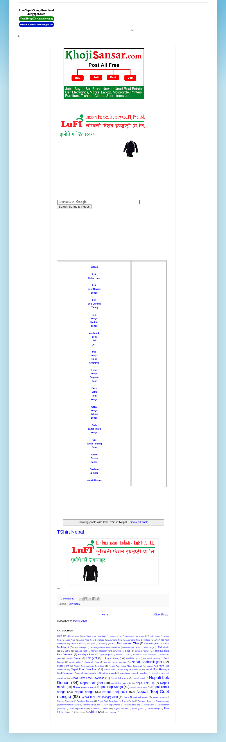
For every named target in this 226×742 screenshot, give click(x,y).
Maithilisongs (132, 658)
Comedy (103, 643)
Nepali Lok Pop (145, 683)
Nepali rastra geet (138, 687)
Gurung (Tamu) (142, 651)
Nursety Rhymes (65, 701)
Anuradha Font (115, 640)
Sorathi (94, 454)
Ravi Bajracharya (112, 704)
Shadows (94, 708)
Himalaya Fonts (86, 654)
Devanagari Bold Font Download (105, 647)
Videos (94, 267)
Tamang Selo (138, 708)
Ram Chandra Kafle (69, 704)
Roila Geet (149, 704)
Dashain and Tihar (128, 643)
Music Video (75, 662)
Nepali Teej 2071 (114, 692)
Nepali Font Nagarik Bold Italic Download (96, 673)
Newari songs (158, 697)
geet (127, 650)
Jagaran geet (105, 654)
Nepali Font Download (84, 669)
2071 (59, 636)
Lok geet (91, 658)
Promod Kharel (145, 701)
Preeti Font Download (108, 701)
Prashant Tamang (85, 701)
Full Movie (163, 647)
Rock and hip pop (132, 704)
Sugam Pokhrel (120, 708)
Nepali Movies (94, 480)
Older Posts (161, 614)
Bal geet (91, 643)
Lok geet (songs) (111, 658)
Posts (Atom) (80, 620)
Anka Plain (70, 640)
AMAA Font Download (135, 636)
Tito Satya (65, 712)
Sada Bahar (163, 704)
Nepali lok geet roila (121, 683)
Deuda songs (79, 647)
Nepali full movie (120, 678)
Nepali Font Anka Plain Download (125, 666)
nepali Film (63, 665)
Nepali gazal (139, 678)
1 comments (67, 598)
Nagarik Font (92, 662)
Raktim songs (162, 701)
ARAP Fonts (77, 643)
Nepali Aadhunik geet (146, 662)
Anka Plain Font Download (91, 640)
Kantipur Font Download (144, 654)
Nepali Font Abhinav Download (89, 666)
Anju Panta (155, 636)
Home (105, 614)
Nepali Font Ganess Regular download (122, 669)
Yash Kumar (110, 712)
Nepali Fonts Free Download (87, 678)
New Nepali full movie (136, 697)
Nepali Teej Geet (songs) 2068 (99, 697)
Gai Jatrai (65, 651)
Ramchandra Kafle (91, 704)
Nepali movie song (83, 687)
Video (93, 712)
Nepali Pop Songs (110, 687)
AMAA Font (115, 636)
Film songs (149, 647)
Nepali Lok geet (91, 683)
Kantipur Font (122, 654)
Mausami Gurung (151, 658)
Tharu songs (154, 708)
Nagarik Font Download (115, 662)
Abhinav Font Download (94, 636)
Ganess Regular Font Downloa (106, 651)
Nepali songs (83, 692)
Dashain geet (151, 643)
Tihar (166, 708)
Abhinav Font (73, 636)
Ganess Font (81, 651)
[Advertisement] (148, 17)
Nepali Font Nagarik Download (134, 673)
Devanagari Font (132, 647)
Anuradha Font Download (138, 640)
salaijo (63, 708)
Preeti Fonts (128, 701)
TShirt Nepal (70, 532)
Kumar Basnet (73, 658)
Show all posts (139, 522)
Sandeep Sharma (78, 708)
